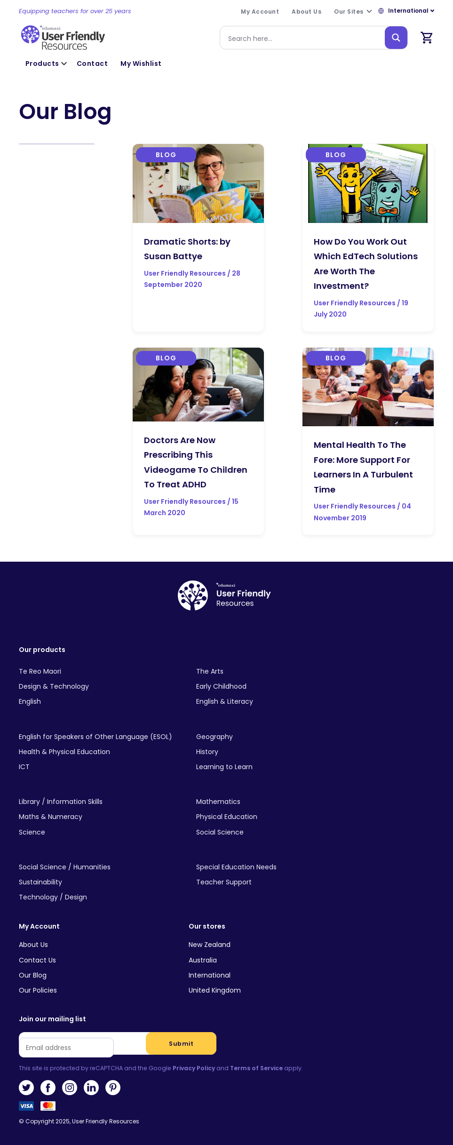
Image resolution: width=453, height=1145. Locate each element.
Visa (26, 1108)
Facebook (48, 1087)
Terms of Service (256, 1068)
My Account (39, 926)
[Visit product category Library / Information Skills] (100, 802)
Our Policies (38, 990)
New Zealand (209, 944)
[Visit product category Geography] (277, 736)
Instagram (69, 1087)
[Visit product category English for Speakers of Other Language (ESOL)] (100, 736)
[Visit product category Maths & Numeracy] (100, 817)
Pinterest (112, 1087)
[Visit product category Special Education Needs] (277, 867)
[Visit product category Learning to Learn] (277, 767)
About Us (33, 944)
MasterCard (48, 1108)
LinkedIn (91, 1087)
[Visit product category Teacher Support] (277, 882)
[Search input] (304, 37)
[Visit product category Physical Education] (277, 817)
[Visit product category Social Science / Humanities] (100, 867)
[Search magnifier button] (396, 37)
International (209, 975)
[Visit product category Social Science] (277, 832)
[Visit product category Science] (100, 832)
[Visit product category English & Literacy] (277, 701)
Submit (181, 1044)
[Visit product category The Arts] (277, 671)
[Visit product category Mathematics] (277, 802)
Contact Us (37, 960)
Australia (203, 960)
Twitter (26, 1087)
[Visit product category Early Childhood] (277, 686)
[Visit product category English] (100, 701)
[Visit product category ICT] (100, 767)
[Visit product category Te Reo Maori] (100, 671)
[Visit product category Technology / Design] (100, 897)
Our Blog (33, 975)
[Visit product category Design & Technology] (100, 686)
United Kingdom (215, 990)
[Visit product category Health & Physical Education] (100, 751)
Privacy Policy (194, 1068)
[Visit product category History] (277, 751)
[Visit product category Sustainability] (100, 882)
